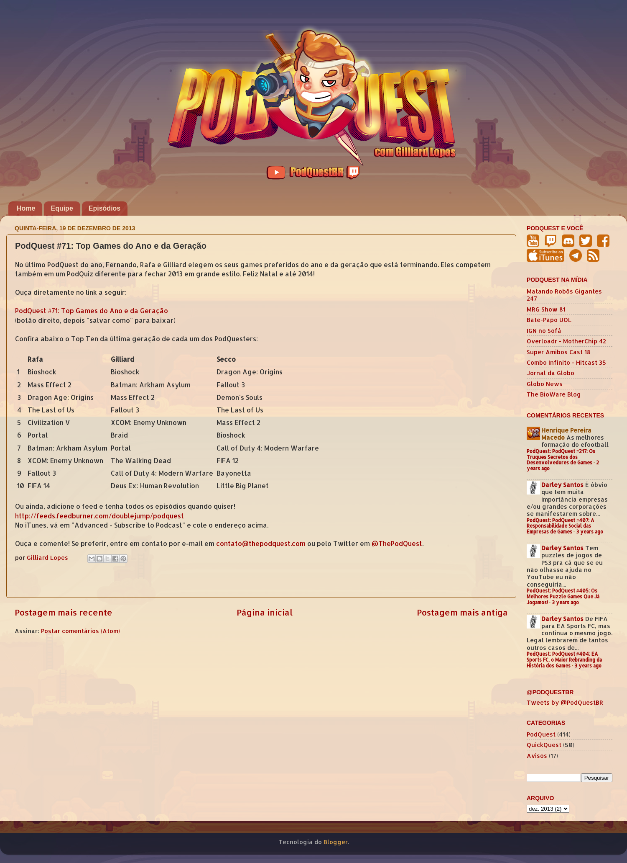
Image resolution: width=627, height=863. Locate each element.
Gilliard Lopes (48, 558)
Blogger (336, 842)
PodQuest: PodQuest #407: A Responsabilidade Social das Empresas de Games (560, 526)
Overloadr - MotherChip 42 (566, 341)
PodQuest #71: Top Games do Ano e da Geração (91, 311)
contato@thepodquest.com (261, 543)
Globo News (545, 384)
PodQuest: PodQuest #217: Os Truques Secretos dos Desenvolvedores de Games (561, 457)
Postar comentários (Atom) (80, 631)
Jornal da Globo (550, 373)
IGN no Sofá (544, 331)
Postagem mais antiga (462, 612)
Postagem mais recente (63, 612)
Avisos (537, 756)
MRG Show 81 (546, 309)
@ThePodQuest (397, 543)
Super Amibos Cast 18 (559, 352)
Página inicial (265, 612)
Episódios (104, 208)
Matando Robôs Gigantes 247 (564, 294)
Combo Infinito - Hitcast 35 (566, 362)
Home (26, 208)
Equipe (62, 208)
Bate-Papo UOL (549, 320)
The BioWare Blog (554, 394)
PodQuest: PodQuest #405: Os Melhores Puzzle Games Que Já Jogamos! (563, 596)
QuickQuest (544, 745)
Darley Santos (562, 485)
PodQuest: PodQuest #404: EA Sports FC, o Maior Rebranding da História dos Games (564, 660)
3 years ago (589, 531)
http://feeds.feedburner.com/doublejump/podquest (99, 516)
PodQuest (541, 734)
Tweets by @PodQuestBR (565, 702)
